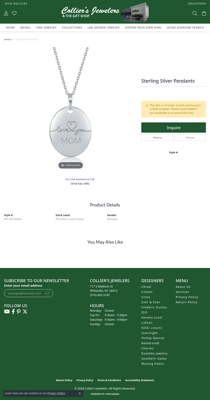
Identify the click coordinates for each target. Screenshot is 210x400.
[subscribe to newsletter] (47, 293)
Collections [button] (72, 27)
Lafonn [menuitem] (147, 323)
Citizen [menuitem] (147, 292)
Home (10, 27)
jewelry (8, 39)
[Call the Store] (100, 295)
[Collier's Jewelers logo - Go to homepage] (105, 13)
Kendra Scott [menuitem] (151, 317)
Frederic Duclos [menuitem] (154, 307)
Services (182, 292)
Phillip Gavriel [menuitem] (152, 338)
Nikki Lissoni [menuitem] (151, 328)
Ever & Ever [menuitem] (150, 302)
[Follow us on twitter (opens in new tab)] (25, 311)
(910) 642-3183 (80, 183)
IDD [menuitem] (144, 312)
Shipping (157, 137)
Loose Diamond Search (185, 27)
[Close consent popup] (80, 393)
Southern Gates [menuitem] (154, 358)
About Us (183, 287)
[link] (15, 3)
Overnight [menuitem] (149, 333)
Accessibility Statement (139, 380)
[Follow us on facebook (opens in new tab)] (13, 311)
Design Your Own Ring (143, 27)
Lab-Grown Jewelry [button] (104, 27)
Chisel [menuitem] (146, 287)
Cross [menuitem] (145, 297)
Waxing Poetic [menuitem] (152, 364)
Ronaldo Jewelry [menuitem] (154, 353)
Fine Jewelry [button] (46, 27)
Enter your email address (23, 285)
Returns (190, 137)
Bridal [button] (26, 27)
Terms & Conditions (109, 380)
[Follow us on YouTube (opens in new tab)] (7, 311)
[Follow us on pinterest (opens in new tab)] (19, 311)
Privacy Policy (187, 297)
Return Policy (187, 302)
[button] (196, 3)
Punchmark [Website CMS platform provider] (112, 394)
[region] (70, 108)
